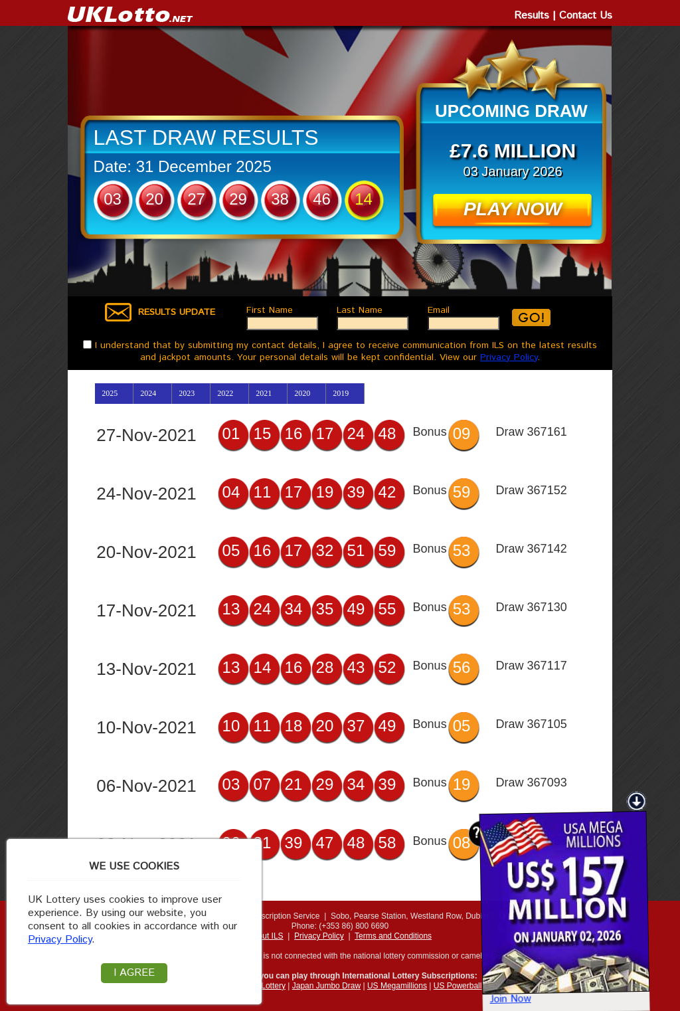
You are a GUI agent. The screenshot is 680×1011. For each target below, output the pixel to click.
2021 (264, 393)
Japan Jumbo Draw (326, 985)
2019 (341, 393)
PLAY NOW (513, 209)
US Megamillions (397, 985)
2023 (187, 393)
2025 (110, 393)
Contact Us (585, 15)
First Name (271, 310)
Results (531, 15)
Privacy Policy (508, 357)
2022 (225, 393)
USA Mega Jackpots (605, 985)
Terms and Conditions (393, 936)
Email (440, 310)
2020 (302, 393)
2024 (148, 393)
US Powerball (458, 985)
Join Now (490, 983)
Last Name (361, 310)
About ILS (266, 936)
